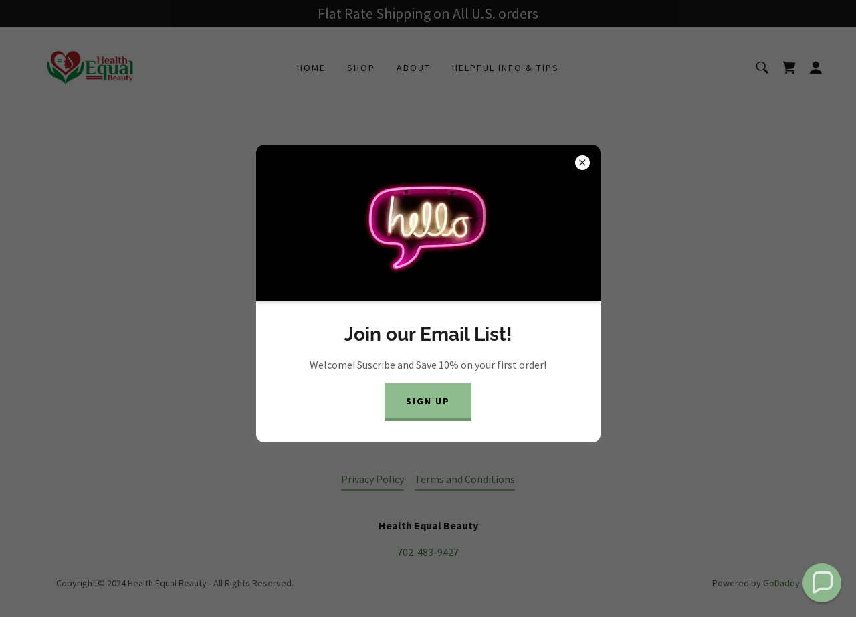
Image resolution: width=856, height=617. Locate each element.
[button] (822, 583)
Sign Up (428, 401)
